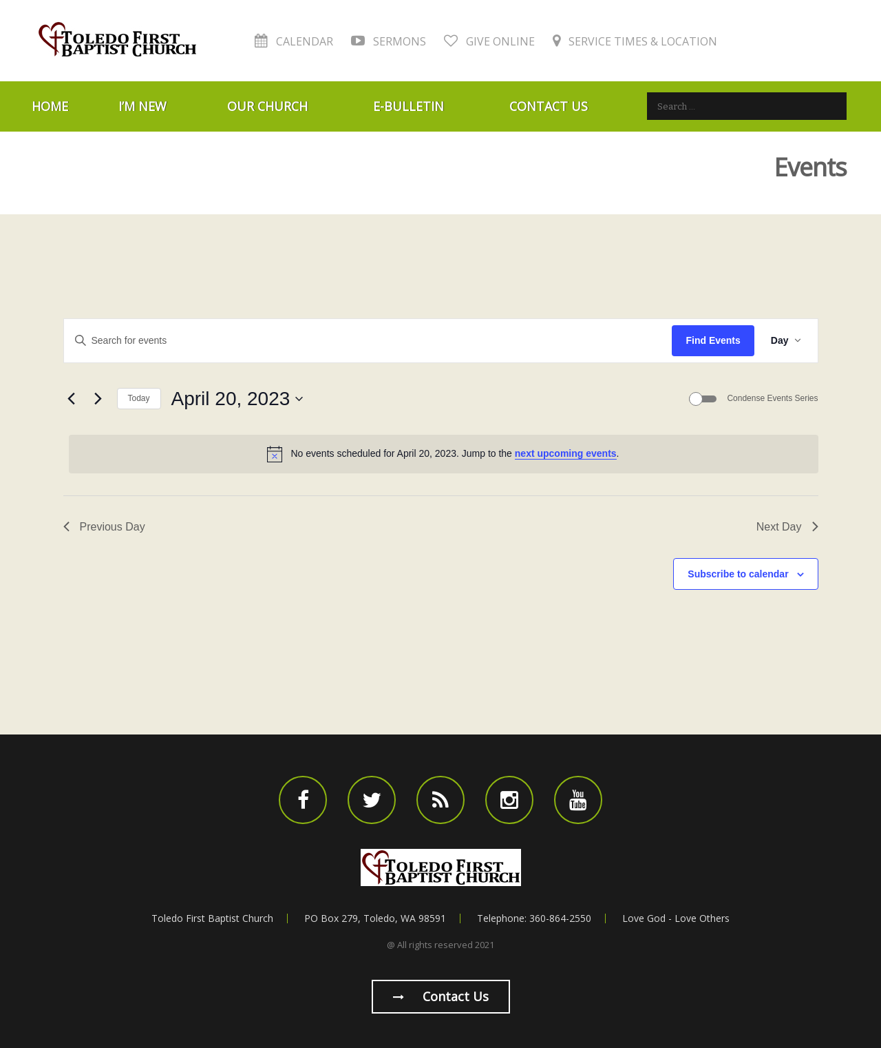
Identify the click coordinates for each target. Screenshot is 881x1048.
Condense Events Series (772, 398)
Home (50, 106)
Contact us (441, 996)
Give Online (489, 41)
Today (139, 398)
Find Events (713, 340)
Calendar (294, 41)
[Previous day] (71, 399)
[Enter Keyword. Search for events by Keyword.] (368, 340)
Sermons (388, 41)
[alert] (443, 454)
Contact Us (548, 106)
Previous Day (104, 527)
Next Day (787, 527)
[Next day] (98, 399)
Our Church (267, 106)
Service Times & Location (635, 41)
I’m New (142, 106)
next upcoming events (566, 453)
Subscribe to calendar (738, 573)
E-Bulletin (408, 106)
